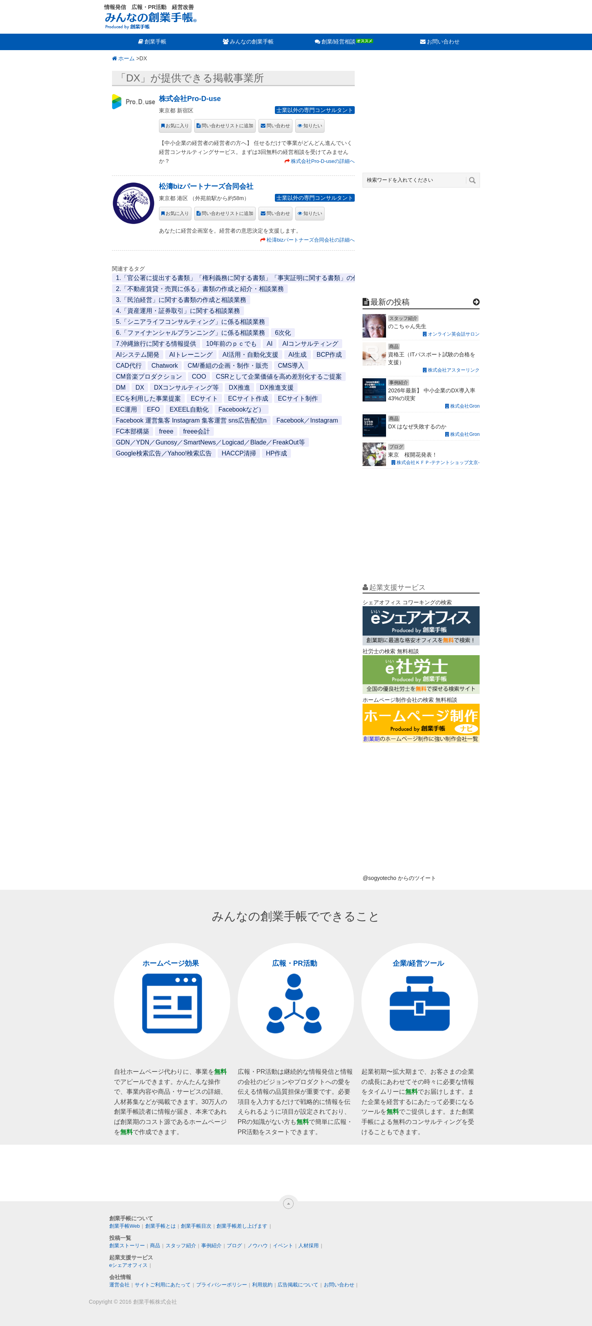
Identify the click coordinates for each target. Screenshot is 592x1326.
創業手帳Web (124, 1226)
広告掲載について (298, 1285)
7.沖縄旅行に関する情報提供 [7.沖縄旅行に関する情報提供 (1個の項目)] (156, 343)
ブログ (234, 1245)
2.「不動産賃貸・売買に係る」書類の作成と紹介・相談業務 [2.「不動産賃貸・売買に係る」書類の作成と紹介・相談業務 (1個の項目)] (200, 288)
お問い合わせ (443, 41)
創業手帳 (155, 41)
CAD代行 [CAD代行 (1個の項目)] (129, 365)
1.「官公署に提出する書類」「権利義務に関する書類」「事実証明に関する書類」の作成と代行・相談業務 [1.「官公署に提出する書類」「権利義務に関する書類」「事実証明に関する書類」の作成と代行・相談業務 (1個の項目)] (265, 278)
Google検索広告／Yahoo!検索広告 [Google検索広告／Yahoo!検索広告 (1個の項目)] (164, 453)
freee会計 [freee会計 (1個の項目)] (196, 431)
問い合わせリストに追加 (227, 125)
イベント (283, 1245)
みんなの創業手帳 (252, 41)
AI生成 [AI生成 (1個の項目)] (297, 354)
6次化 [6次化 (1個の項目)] (283, 332)
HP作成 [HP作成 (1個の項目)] (276, 453)
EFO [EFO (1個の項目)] (153, 409)
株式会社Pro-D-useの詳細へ (323, 161)
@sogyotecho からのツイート (399, 878)
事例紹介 (211, 1245)
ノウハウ (257, 1245)
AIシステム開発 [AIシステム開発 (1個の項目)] (137, 354)
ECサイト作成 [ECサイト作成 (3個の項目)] (248, 398)
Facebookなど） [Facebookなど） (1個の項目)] (241, 409)
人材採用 (308, 1245)
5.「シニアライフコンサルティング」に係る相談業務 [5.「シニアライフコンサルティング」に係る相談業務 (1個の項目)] (190, 321)
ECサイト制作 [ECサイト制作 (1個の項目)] (298, 398)
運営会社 (119, 1285)
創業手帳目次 (196, 1226)
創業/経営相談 (338, 41)
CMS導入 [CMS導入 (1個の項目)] (291, 365)
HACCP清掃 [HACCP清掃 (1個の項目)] (239, 453)
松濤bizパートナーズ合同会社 (206, 186)
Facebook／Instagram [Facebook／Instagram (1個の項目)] (307, 420)
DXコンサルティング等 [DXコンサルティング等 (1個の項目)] (186, 387)
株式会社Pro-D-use (190, 99)
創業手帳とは (160, 1226)
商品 (155, 1245)
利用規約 (262, 1285)
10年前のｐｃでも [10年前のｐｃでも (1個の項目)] (231, 343)
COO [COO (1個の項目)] (199, 376)
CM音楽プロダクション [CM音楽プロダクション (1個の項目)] (149, 376)
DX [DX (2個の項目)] (139, 387)
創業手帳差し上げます (242, 1226)
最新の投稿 (390, 302)
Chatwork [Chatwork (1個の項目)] (165, 365)
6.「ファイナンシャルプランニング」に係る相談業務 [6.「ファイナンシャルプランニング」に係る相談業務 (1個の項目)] (190, 332)
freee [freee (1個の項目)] (166, 431)
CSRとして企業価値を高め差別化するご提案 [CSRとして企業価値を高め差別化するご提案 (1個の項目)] (279, 376)
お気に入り (177, 125)
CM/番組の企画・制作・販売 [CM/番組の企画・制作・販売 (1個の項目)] (228, 365)
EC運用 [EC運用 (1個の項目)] (126, 409)
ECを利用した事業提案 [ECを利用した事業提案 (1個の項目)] (148, 398)
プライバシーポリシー (221, 1285)
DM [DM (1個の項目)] (121, 387)
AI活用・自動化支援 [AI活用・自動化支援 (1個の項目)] (250, 354)
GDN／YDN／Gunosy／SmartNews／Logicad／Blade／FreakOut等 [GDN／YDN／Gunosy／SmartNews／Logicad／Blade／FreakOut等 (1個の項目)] (210, 442)
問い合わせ (278, 125)
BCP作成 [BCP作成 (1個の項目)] (329, 354)
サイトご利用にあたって (163, 1285)
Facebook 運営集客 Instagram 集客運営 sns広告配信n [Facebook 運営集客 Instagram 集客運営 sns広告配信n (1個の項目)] (191, 420)
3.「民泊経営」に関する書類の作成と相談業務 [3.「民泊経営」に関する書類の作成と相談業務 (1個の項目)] (181, 299)
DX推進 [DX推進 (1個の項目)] (239, 387)
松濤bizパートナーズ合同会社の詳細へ (311, 240)
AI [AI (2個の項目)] (270, 343)
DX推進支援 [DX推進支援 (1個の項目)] (277, 387)
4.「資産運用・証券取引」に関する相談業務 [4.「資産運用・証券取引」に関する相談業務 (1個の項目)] (178, 310)
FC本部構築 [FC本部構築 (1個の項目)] (132, 431)
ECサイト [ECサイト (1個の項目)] (204, 398)
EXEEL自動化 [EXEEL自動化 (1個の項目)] (189, 409)
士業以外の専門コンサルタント (314, 110)
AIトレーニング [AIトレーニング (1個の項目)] (191, 354)
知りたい (312, 125)
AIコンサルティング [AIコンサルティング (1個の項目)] (310, 343)
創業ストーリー (127, 1245)
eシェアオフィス (128, 1265)
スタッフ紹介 (181, 1245)
